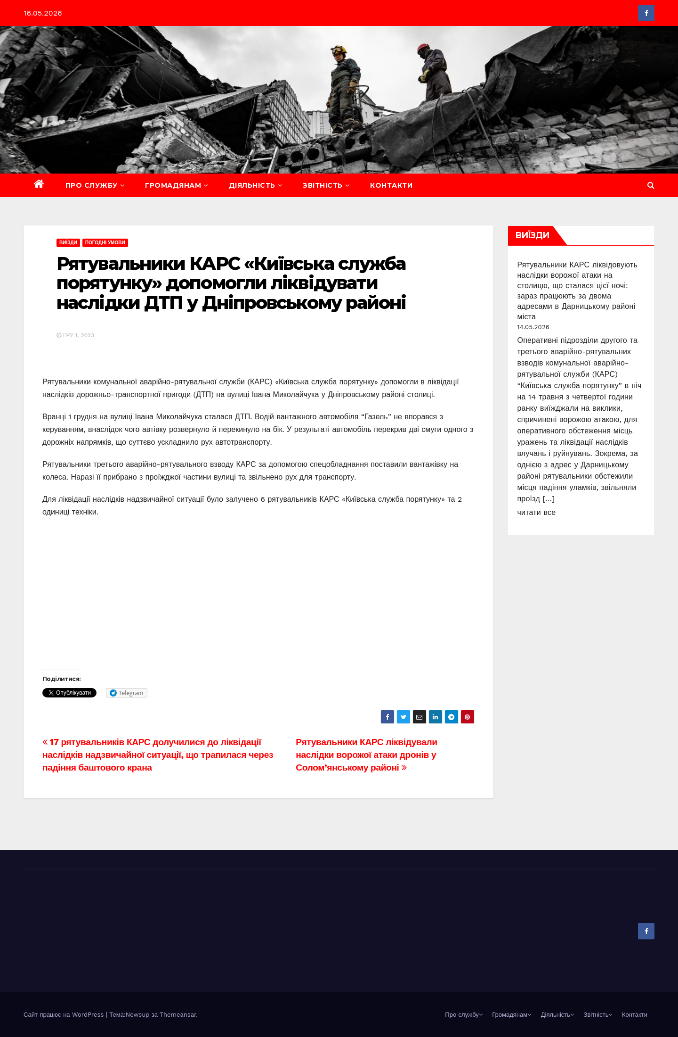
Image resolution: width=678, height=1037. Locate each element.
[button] (650, 185)
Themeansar (178, 1014)
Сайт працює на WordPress (65, 1014)
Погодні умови (105, 242)
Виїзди (68, 242)
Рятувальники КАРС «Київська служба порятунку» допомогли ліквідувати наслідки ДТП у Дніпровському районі (231, 283)
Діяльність (255, 185)
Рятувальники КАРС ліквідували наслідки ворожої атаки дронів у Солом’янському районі (366, 755)
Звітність (326, 185)
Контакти (391, 185)
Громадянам (176, 185)
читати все (536, 512)
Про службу (95, 185)
